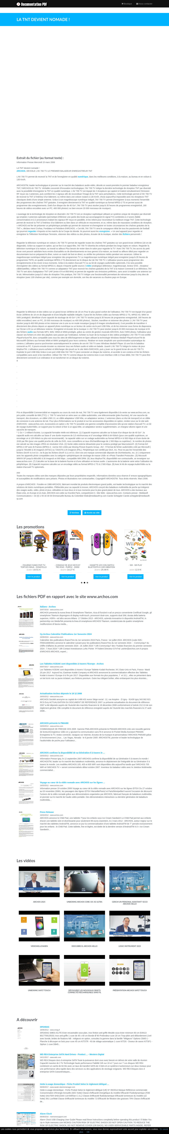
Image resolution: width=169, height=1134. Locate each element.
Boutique (126, 6)
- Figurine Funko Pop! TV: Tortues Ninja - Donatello (34, 566)
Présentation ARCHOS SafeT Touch (130, 990)
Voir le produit (33, 576)
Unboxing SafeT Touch (39, 990)
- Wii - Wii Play (135, 565)
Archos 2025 (39, 902)
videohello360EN (39, 946)
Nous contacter (144, 6)
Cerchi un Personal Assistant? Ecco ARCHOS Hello (129, 903)
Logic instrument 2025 (130, 946)
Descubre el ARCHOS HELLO (84, 946)
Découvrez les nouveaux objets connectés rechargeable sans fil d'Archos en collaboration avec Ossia (84, 993)
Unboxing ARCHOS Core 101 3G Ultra (84, 902)
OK (88, 1132)
